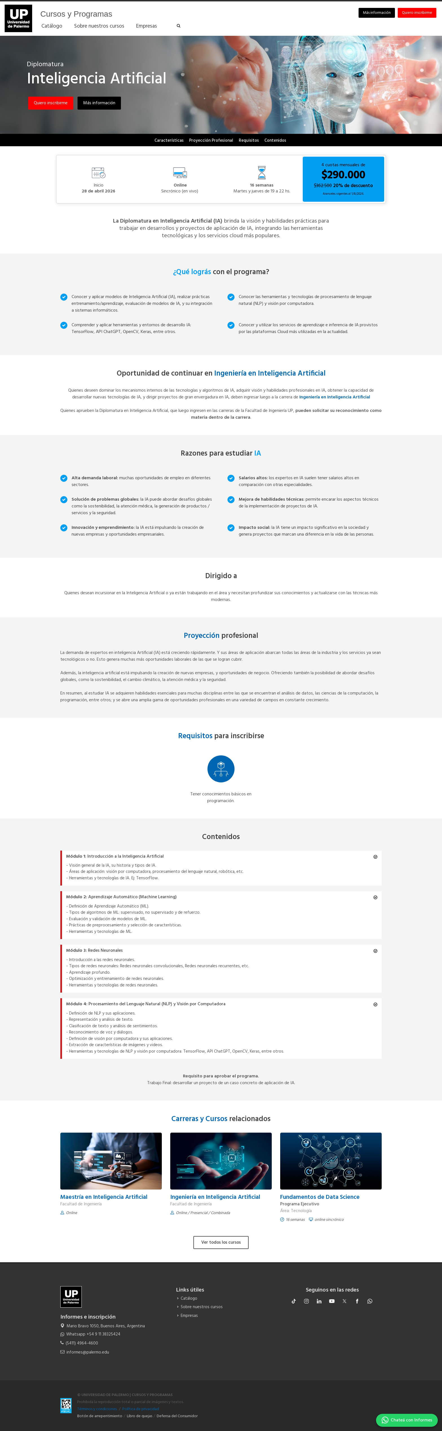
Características (169, 140)
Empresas (189, 1316)
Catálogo (189, 1298)
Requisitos (249, 140)
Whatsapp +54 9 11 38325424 (93, 1334)
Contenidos (275, 140)
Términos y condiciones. (97, 1409)
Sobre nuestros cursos (202, 1307)
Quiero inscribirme (417, 13)
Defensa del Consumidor (177, 1416)
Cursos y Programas (76, 14)
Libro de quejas (139, 1416)
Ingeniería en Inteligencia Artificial (215, 1197)
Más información (377, 13)
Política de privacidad (140, 1409)
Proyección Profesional (211, 140)
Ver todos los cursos (221, 1242)
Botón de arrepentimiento (99, 1416)
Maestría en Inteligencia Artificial (104, 1197)
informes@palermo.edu (88, 1352)
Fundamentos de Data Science (320, 1197)
